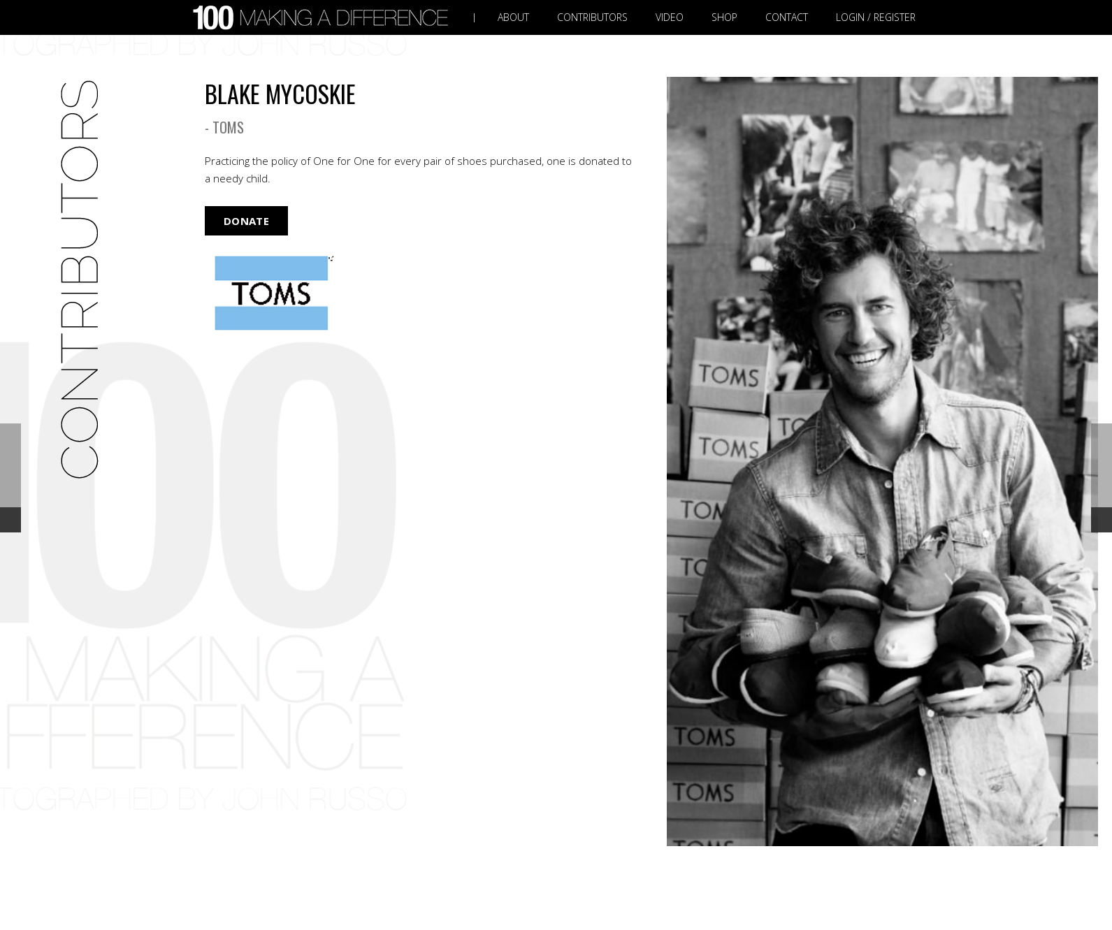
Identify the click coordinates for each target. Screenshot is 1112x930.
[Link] (323, 18)
